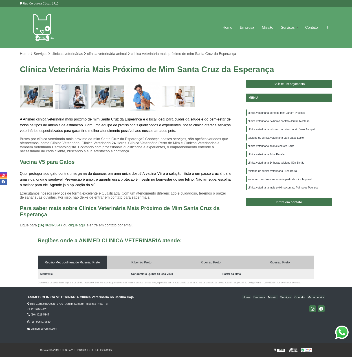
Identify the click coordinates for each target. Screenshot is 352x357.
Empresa (247, 27)
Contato (311, 27)
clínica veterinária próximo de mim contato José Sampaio (282, 130)
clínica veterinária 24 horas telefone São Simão (276, 164)
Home (227, 27)
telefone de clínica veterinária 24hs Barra (272, 172)
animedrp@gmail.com (42, 329)
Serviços (288, 27)
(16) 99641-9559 (39, 322)
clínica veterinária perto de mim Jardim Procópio (277, 113)
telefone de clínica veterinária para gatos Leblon (276, 138)
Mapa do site (316, 297)
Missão (267, 27)
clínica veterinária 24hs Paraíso (266, 155)
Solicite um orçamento (289, 84)
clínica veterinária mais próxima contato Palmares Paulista (283, 189)
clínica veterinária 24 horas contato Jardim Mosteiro (279, 121)
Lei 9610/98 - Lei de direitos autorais (282, 283)
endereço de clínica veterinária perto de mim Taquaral (280, 181)
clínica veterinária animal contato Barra (271, 147)
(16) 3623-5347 (50, 225)
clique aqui (77, 225)
